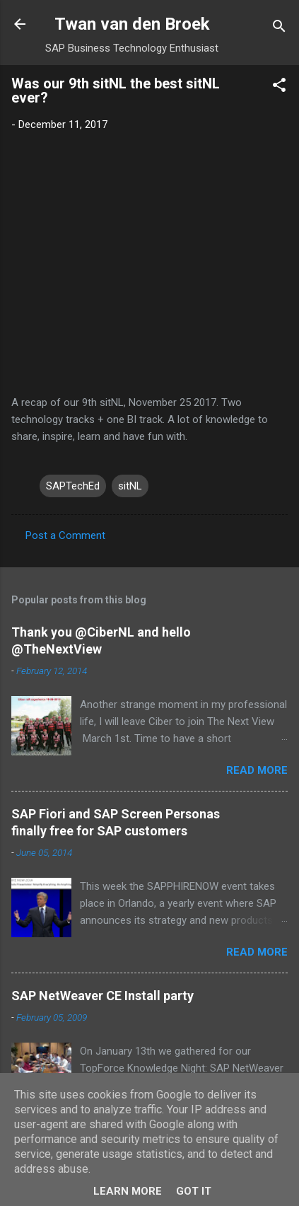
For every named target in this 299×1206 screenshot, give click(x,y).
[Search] (279, 28)
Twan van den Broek (132, 24)
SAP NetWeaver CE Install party (102, 995)
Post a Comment (65, 535)
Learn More (127, 1191)
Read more (257, 770)
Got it (193, 1191)
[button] (279, 87)
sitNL (130, 486)
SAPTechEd (73, 486)
